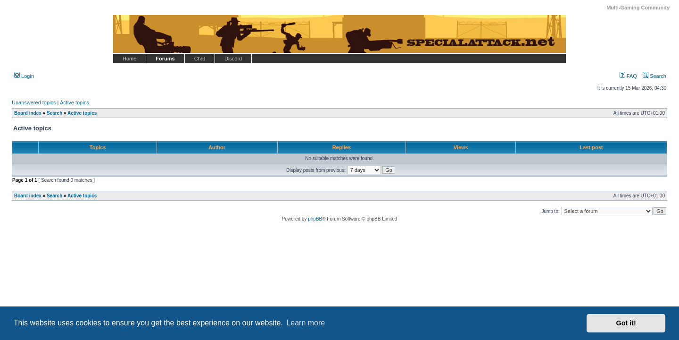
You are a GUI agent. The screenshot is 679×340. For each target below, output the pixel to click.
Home (129, 58)
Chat (199, 58)
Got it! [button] (626, 323)
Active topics (74, 102)
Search (654, 76)
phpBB (315, 218)
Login (24, 76)
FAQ (628, 76)
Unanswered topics (34, 102)
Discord (233, 58)
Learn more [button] (305, 323)
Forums (165, 58)
